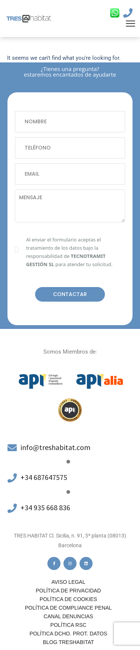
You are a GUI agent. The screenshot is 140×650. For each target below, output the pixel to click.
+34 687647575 (44, 477)
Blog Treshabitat (68, 642)
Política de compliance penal (68, 608)
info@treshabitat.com (55, 447)
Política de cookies (68, 599)
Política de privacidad (68, 591)
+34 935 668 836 (45, 507)
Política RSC (68, 625)
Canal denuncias (68, 616)
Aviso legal (68, 582)
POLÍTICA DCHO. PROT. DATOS (68, 634)
